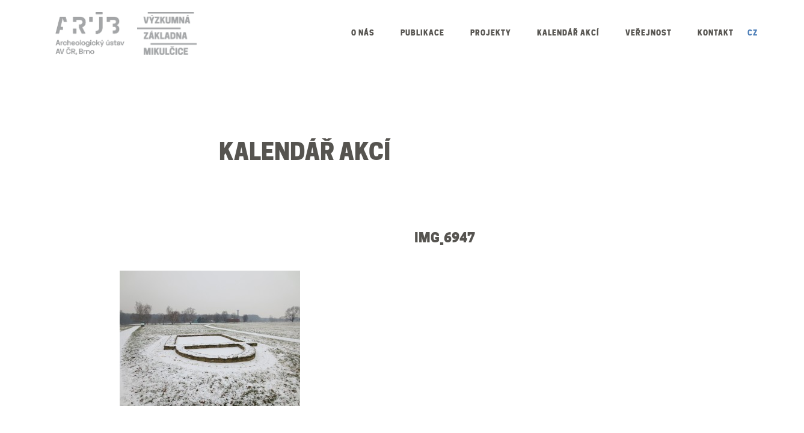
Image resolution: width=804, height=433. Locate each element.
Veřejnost (648, 32)
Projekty (490, 32)
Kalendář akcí (568, 32)
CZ (752, 32)
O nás (363, 32)
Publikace (422, 32)
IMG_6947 (444, 237)
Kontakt (716, 32)
